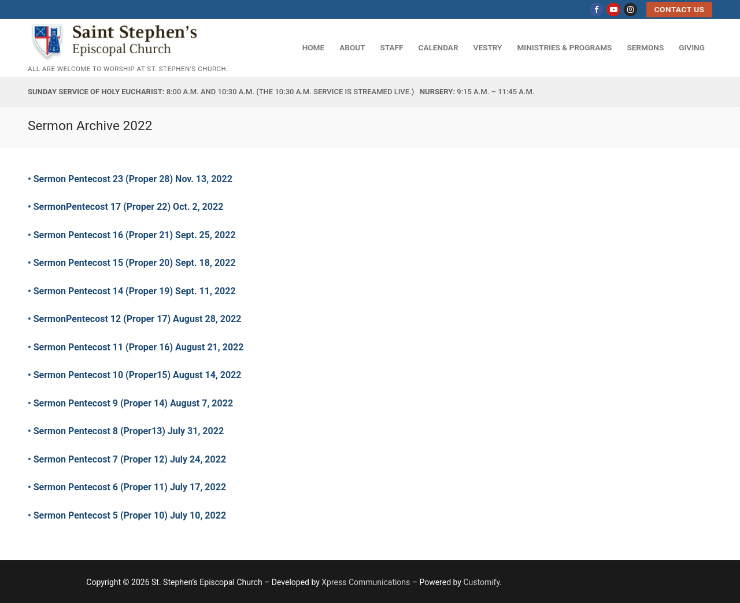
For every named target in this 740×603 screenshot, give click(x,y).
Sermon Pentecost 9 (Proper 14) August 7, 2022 (133, 403)
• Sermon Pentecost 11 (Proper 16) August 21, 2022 (135, 347)
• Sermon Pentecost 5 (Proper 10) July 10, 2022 (130, 515)
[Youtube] (613, 9)
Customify (481, 582)
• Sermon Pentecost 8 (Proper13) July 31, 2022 (126, 431)
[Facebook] (596, 9)
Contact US (679, 9)
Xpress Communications (365, 582)
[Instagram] (630, 9)
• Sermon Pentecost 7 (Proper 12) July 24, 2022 (128, 459)
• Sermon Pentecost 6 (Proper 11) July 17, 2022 (128, 487)
